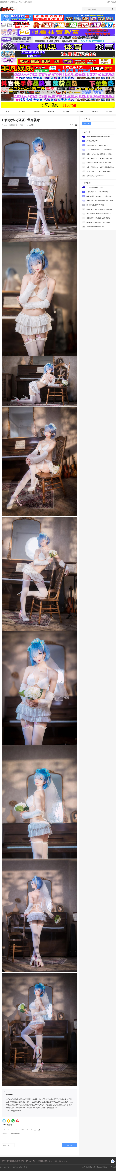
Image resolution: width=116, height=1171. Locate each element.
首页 (7, 111)
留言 (108, 2)
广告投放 (113, 2)
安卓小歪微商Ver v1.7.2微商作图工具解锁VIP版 (98, 167)
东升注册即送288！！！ (91, 141)
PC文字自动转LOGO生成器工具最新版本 (96, 213)
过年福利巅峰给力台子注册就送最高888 (96, 136)
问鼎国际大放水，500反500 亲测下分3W (96, 145)
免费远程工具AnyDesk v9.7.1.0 (93, 176)
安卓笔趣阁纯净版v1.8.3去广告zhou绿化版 (97, 150)
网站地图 (92, 1167)
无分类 (31, 125)
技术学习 (51, 111)
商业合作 (106, 1167)
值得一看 (95, 111)
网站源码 (66, 111)
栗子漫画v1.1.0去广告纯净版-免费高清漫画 (97, 209)
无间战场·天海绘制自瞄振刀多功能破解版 (96, 163)
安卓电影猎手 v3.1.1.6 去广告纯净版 (95, 192)
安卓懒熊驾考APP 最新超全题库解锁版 (96, 218)
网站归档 (113, 1167)
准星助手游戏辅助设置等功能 (93, 227)
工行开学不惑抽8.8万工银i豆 (93, 187)
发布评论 (69, 1145)
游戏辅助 (37, 111)
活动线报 (80, 111)
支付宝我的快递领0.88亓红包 (93, 205)
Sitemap (99, 1167)
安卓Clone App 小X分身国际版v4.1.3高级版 (97, 154)
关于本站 (85, 1167)
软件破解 (22, 111)
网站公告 (109, 111)
